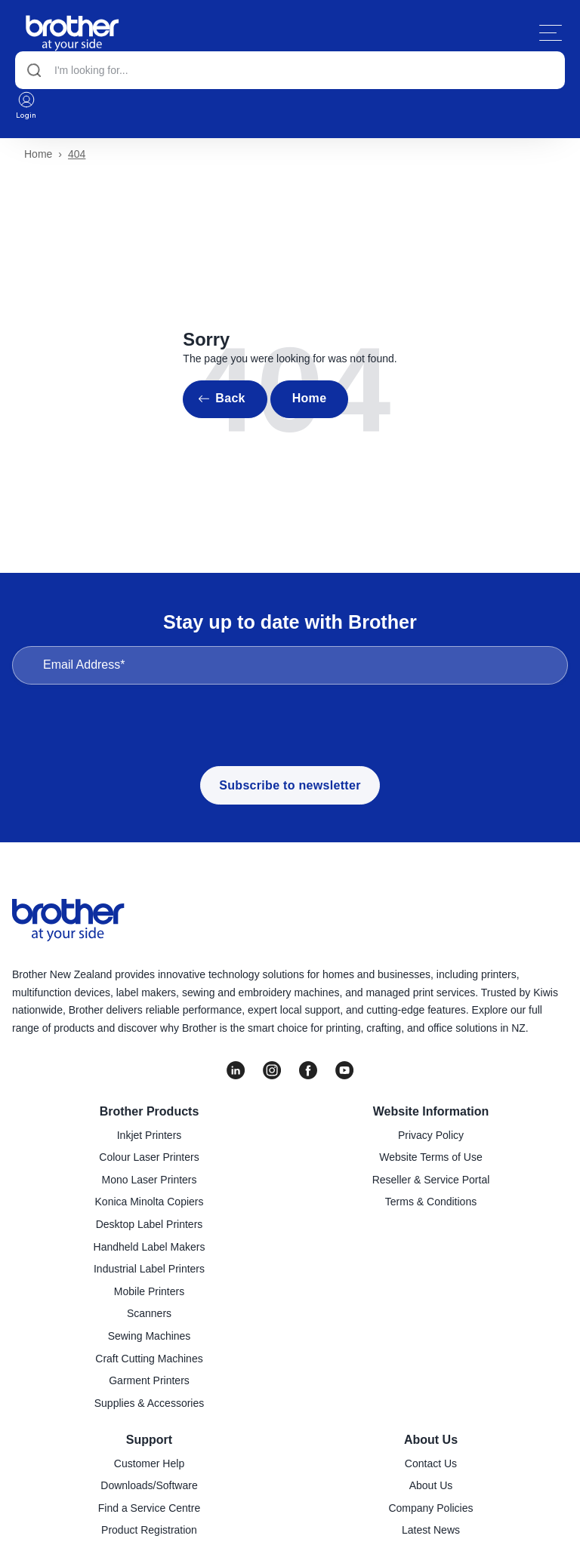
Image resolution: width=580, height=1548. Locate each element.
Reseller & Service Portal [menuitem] (431, 1180)
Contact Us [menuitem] (431, 1463)
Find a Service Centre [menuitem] (149, 1508)
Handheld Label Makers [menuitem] (149, 1247)
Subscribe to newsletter (289, 785)
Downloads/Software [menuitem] (148, 1485)
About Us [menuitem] (431, 1439)
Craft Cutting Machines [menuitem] (148, 1359)
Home (38, 154)
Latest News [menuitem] (431, 1530)
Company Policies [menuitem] (430, 1508)
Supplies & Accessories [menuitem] (149, 1403)
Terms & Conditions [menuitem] (431, 1202)
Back (230, 398)
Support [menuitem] (149, 1439)
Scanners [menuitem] (149, 1313)
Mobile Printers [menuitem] (149, 1291)
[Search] (290, 70)
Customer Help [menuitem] (149, 1463)
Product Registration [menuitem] (149, 1530)
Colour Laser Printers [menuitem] (149, 1157)
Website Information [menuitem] (431, 1111)
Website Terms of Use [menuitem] (430, 1157)
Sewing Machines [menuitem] (149, 1336)
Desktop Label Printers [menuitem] (149, 1224)
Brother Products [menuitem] (149, 1111)
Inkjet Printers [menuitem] (149, 1135)
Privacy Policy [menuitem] (431, 1135)
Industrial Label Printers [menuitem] (149, 1269)
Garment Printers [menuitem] (149, 1380)
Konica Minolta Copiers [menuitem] (149, 1202)
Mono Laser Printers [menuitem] (148, 1180)
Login (26, 105)
